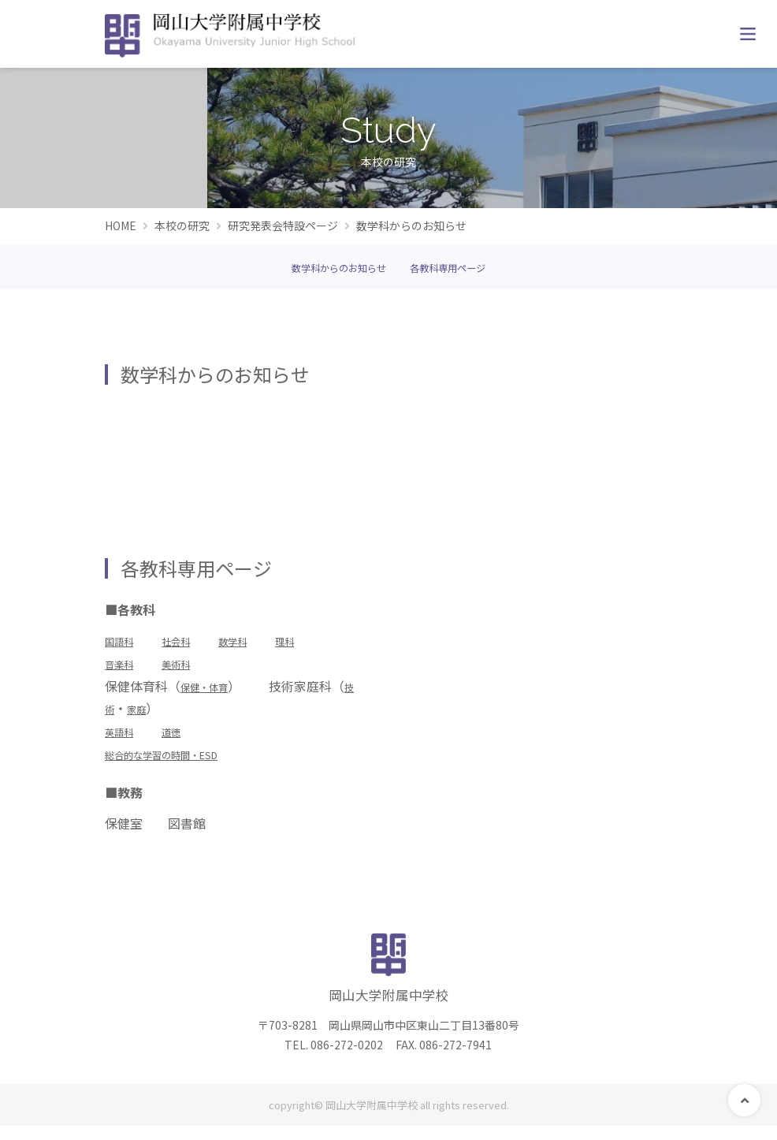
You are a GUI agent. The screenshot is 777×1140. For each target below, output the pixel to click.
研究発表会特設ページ (283, 225)
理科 (316, 644)
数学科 (256, 644)
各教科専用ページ (459, 271)
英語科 (124, 734)
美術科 (190, 667)
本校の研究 (182, 225)
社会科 (190, 644)
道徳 (183, 734)
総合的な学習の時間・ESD (180, 757)
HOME (120, 225)
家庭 (167, 711)
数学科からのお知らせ (329, 271)
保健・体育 (212, 689)
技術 (130, 711)
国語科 (124, 644)
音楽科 (124, 667)
